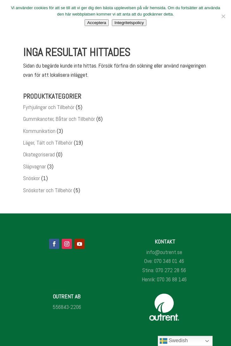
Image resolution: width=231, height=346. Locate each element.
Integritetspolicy (129, 22)
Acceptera (96, 22)
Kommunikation (39, 130)
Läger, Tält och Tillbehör (48, 142)
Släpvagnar (34, 166)
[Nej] (223, 16)
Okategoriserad (39, 154)
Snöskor (31, 178)
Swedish (174, 341)
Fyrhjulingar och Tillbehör (48, 107)
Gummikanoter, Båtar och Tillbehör (59, 118)
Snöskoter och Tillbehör (47, 190)
